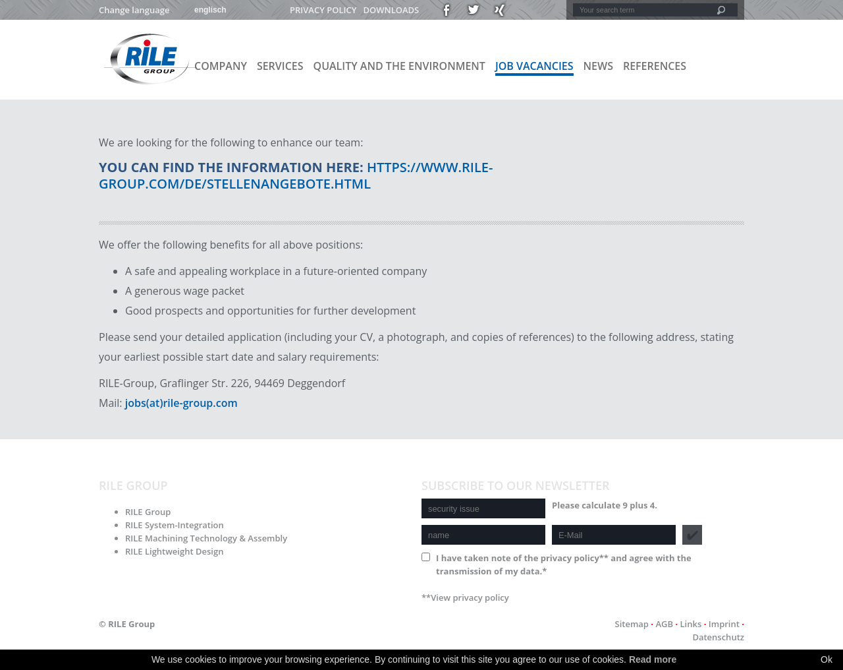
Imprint (724, 624)
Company (220, 66)
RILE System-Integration (174, 525)
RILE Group (148, 512)
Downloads (391, 10)
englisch (210, 10)
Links (691, 624)
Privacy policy (323, 10)
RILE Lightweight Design (174, 551)
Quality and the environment (399, 66)
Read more (652, 659)
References (654, 66)
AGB (664, 624)
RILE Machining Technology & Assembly (206, 538)
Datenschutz (718, 637)
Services (280, 66)
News (598, 66)
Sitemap (631, 624)
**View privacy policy (465, 597)
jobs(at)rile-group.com (181, 403)
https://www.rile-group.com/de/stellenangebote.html (296, 175)
